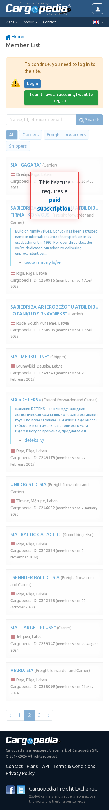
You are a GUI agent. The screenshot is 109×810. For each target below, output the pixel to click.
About (29, 22)
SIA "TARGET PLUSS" (33, 627)
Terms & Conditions (74, 766)
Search (89, 120)
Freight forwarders (66, 134)
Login (32, 83)
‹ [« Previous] (10, 715)
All (12, 134)
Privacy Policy (20, 773)
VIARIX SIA (21, 670)
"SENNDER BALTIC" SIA (35, 577)
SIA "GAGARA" (25, 164)
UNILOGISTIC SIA (28, 484)
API (45, 766)
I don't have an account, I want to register (61, 97)
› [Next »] (48, 715)
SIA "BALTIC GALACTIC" (36, 534)
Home (15, 36)
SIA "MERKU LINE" (29, 356)
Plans (32, 766)
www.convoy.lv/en (43, 262)
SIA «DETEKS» (25, 399)
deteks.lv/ (34, 440)
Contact (49, 22)
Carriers (30, 134)
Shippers (18, 146)
